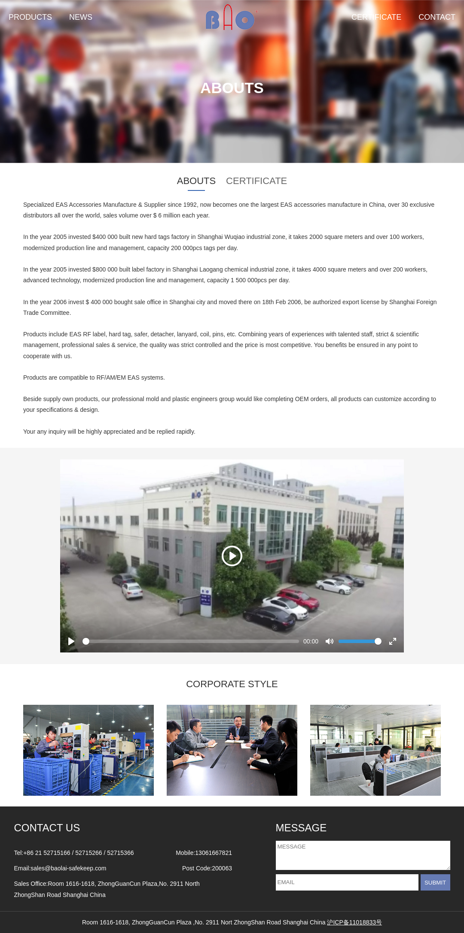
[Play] (232, 556)
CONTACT (436, 17)
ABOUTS (196, 180)
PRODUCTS (30, 17)
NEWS (80, 17)
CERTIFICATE (376, 17)
